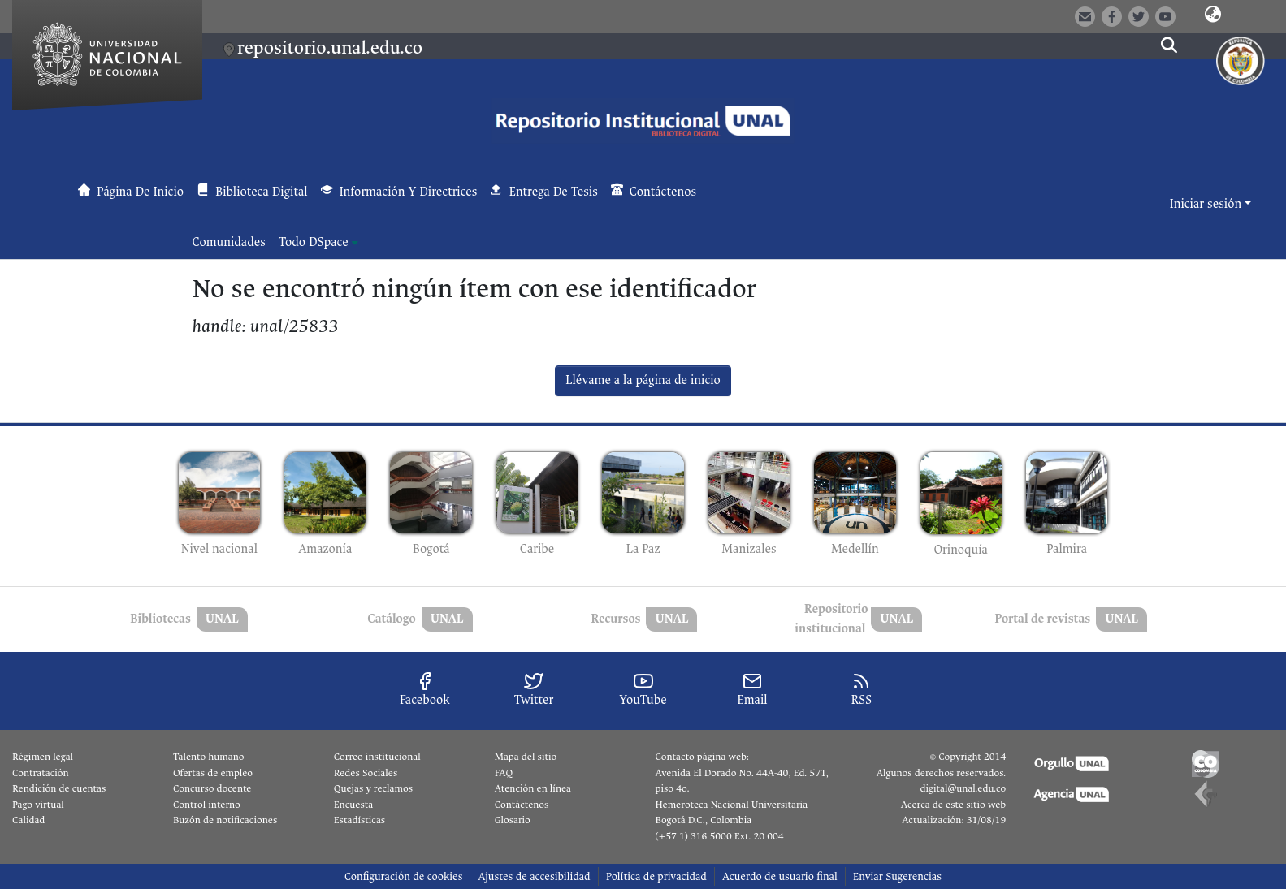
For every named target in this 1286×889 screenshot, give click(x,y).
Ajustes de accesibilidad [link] (534, 876)
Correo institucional (377, 756)
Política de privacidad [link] (656, 876)
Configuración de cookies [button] (403, 876)
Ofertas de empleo (213, 772)
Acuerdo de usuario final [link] (780, 876)
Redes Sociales (365, 772)
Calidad (28, 819)
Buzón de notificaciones (225, 819)
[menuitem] (318, 243)
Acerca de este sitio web (953, 804)
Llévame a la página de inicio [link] (643, 380)
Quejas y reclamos (373, 788)
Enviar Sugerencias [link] (897, 876)
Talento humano (209, 756)
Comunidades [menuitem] (229, 242)
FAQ (504, 772)
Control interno (206, 804)
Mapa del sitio (525, 756)
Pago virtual (38, 804)
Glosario (512, 819)
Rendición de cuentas (59, 788)
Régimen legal (42, 756)
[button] (1213, 15)
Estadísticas (359, 819)
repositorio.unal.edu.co (329, 47)
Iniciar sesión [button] (1207, 204)
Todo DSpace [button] (314, 242)
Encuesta (354, 804)
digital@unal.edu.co (963, 788)
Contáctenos (522, 804)
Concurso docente (212, 788)
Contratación (40, 772)
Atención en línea (533, 788)
